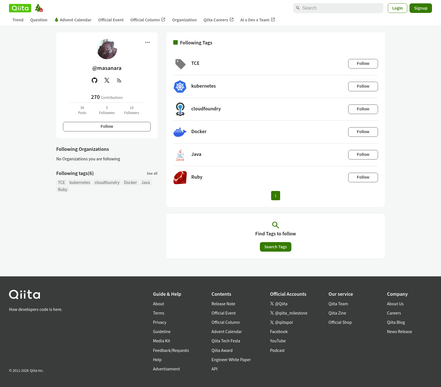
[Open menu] (147, 42)
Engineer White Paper (231, 359)
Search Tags (275, 246)
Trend (17, 19)
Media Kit (161, 340)
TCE (61, 182)
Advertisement (166, 369)
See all (152, 173)
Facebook (279, 331)
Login (397, 8)
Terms (158, 313)
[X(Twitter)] (107, 80)
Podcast (277, 350)
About (158, 303)
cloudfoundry (106, 182)
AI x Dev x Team (257, 20)
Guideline (162, 331)
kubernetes (79, 182)
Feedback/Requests (171, 350)
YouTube (278, 340)
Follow (107, 126)
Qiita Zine (337, 313)
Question (38, 19)
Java (145, 182)
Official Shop (340, 322)
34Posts (82, 110)
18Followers (131, 110)
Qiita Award (222, 350)
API (214, 369)
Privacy (159, 322)
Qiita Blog (396, 322)
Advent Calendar (73, 19)
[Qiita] (20, 8)
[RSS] (119, 80)
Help (157, 359)
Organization (184, 19)
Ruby (62, 189)
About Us (395, 303)
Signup (421, 8)
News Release (399, 331)
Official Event (110, 19)
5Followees (107, 110)
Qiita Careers (219, 20)
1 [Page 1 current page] (275, 196)
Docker (130, 182)
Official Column (148, 20)
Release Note (223, 303)
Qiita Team (338, 303)
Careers (394, 313)
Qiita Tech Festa (226, 340)
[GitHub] (94, 80)
